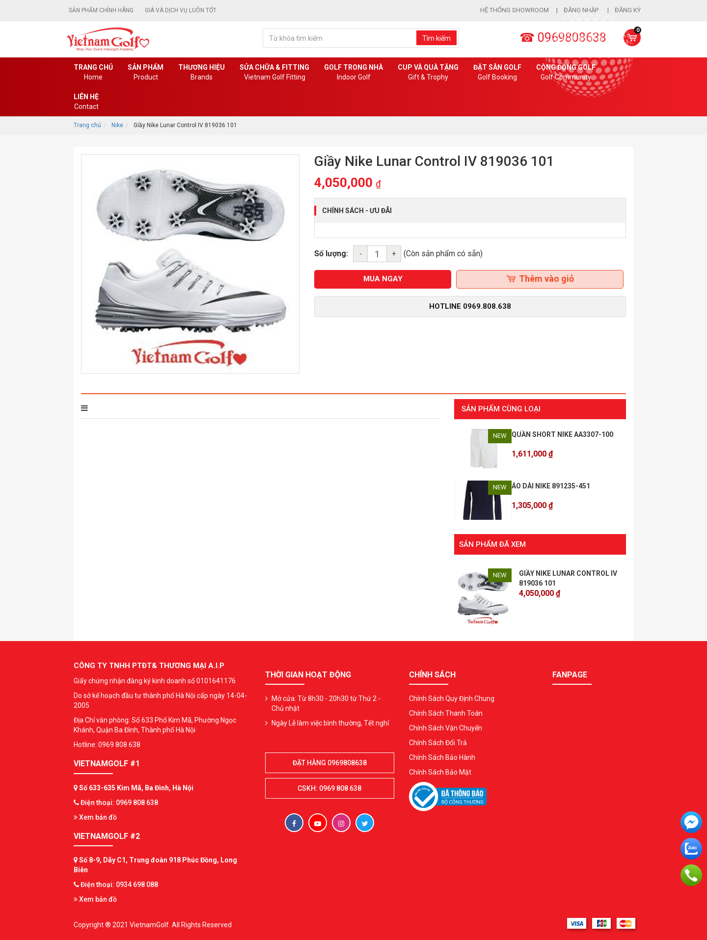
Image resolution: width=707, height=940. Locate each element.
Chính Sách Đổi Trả (438, 742)
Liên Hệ (86, 102)
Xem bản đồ (95, 816)
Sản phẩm (145, 72)
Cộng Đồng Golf (566, 72)
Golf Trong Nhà (353, 72)
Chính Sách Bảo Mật (440, 771)
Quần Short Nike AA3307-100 (562, 434)
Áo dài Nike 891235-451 (551, 486)
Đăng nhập (582, 10)
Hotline (470, 306)
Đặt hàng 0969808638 (330, 762)
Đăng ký (628, 10)
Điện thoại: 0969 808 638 (119, 802)
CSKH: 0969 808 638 (329, 787)
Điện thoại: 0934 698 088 (119, 883)
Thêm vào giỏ (540, 278)
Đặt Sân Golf (497, 72)
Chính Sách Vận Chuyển (445, 727)
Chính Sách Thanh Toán (446, 712)
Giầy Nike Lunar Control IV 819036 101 (568, 577)
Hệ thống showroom (514, 10)
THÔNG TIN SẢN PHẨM (123, 408)
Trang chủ (93, 72)
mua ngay (383, 278)
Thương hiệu (201, 72)
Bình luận (215, 408)
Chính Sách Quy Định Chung (451, 697)
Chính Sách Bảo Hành (442, 756)
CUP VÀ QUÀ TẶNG (428, 72)
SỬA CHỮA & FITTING (274, 72)
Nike (117, 125)
